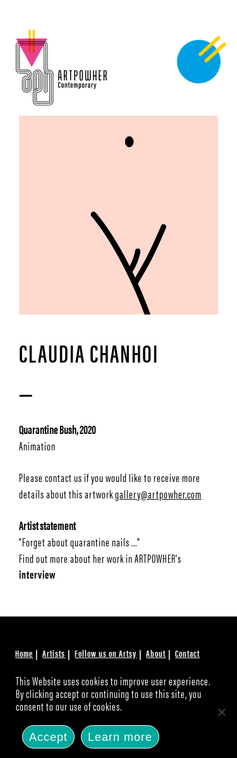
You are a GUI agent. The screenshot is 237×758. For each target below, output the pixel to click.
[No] (221, 712)
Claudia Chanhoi (89, 352)
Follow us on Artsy (106, 652)
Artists (53, 652)
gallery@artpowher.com (158, 494)
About (156, 652)
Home (24, 652)
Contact (187, 652)
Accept (48, 737)
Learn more (120, 737)
